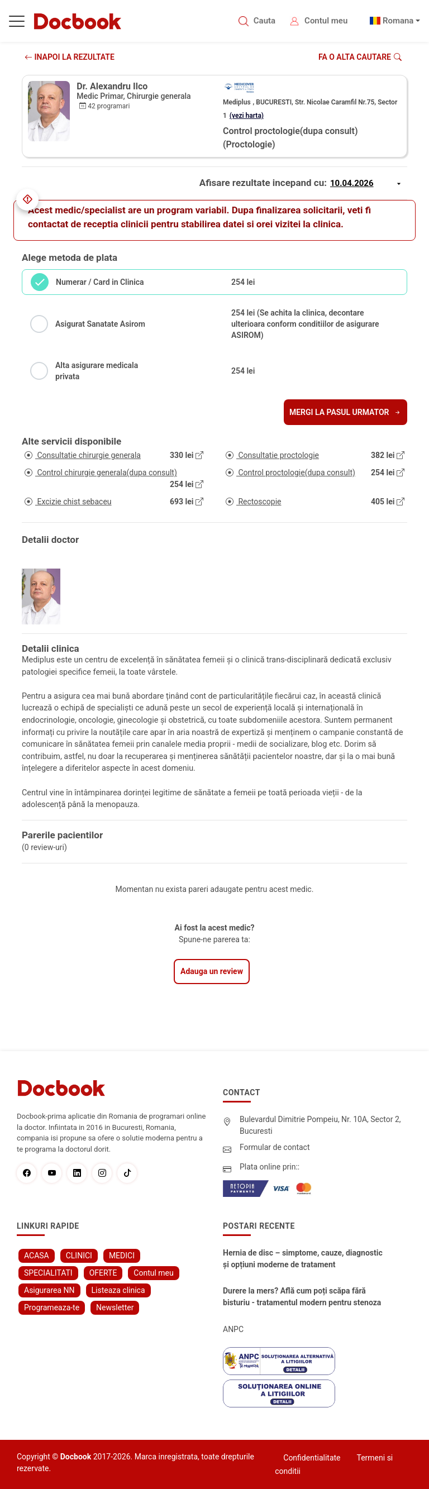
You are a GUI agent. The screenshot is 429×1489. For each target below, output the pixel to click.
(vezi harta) (247, 116)
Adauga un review (211, 971)
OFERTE (103, 1272)
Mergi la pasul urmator (345, 412)
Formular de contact (275, 1147)
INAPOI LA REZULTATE (70, 57)
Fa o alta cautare (360, 57)
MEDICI (122, 1255)
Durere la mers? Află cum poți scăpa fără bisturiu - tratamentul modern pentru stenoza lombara (302, 1297)
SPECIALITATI (48, 1272)
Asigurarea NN (49, 1290)
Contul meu (325, 21)
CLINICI (79, 1255)
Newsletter (115, 1307)
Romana (398, 21)
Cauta (264, 21)
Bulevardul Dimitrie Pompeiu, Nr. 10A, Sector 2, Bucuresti (320, 1125)
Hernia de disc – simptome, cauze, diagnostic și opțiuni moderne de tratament (303, 1258)
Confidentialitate (311, 1457)
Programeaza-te (51, 1307)
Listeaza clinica (118, 1290)
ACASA (36, 1255)
